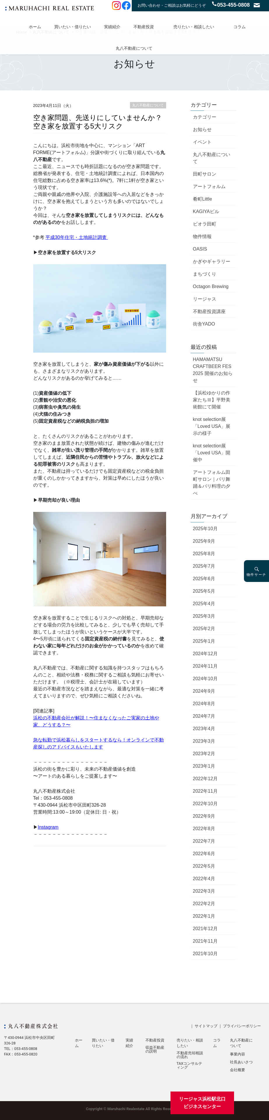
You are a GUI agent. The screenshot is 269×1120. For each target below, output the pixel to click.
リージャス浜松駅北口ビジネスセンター (202, 1102)
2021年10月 (205, 953)
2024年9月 (204, 691)
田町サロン (204, 174)
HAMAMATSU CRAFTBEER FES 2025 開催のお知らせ (213, 370)
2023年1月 (204, 766)
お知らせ (202, 129)
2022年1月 (204, 916)
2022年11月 (205, 791)
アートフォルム (209, 186)
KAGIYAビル (206, 211)
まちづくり (204, 273)
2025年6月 (204, 578)
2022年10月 (205, 803)
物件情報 (202, 236)
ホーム (35, 26)
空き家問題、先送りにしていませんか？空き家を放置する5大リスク (97, 122)
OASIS (200, 248)
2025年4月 (204, 603)
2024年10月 (205, 678)
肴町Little (202, 199)
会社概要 (237, 1070)
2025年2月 (204, 628)
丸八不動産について (134, 48)
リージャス (204, 298)
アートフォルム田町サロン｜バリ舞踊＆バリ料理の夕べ (211, 483)
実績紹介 (112, 26)
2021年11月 (205, 941)
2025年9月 (204, 541)
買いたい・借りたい (72, 26)
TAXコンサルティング (190, 1065)
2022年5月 (204, 866)
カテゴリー (204, 117)
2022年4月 (204, 878)
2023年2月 (204, 753)
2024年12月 (205, 653)
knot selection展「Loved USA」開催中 (212, 452)
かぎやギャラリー (211, 261)
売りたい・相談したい (193, 26)
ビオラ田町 (204, 224)
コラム (239, 26)
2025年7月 (204, 566)
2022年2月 (204, 903)
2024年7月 (204, 716)
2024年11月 (205, 666)
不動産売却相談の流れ (190, 1055)
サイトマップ (206, 1026)
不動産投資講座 (209, 311)
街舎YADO (204, 323)
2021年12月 (205, 928)
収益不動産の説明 (154, 1049)
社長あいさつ (241, 1062)
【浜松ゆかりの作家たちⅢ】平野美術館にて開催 (211, 399)
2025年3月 (204, 616)
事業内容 (237, 1054)
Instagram (48, 827)
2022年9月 (204, 816)
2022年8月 (204, 828)
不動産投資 (143, 26)
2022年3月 (204, 891)
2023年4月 (204, 728)
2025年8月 (204, 553)
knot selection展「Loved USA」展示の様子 (212, 426)
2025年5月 (204, 591)
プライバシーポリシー (242, 1026)
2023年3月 (204, 741)
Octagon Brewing (211, 286)
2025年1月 (204, 641)
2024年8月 (204, 703)
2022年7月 (204, 841)
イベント (202, 142)
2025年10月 (205, 528)
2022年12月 (205, 778)
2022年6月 (204, 853)
